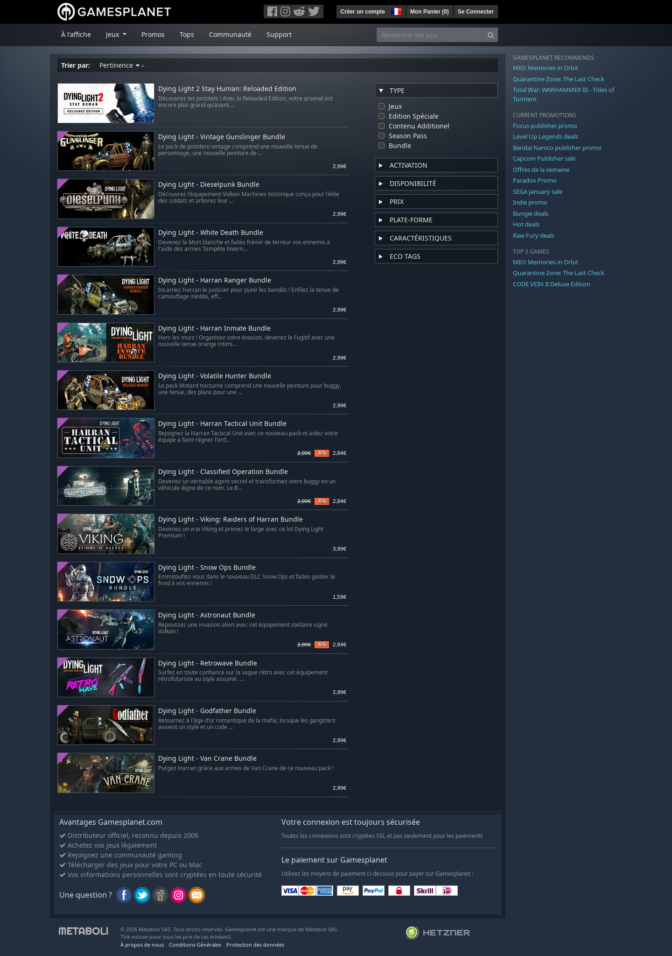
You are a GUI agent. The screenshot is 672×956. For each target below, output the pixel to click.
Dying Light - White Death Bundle (210, 233)
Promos (153, 34)
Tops (187, 34)
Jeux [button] (113, 34)
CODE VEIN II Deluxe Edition (551, 284)
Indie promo (530, 202)
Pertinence (122, 65)
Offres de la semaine (541, 169)
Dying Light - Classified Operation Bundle (223, 472)
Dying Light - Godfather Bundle (207, 711)
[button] (395, 10)
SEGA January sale (537, 191)
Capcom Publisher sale (544, 158)
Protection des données (255, 944)
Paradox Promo (535, 180)
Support (279, 34)
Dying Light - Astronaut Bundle (206, 615)
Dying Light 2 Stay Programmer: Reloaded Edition (227, 89)
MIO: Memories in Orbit (545, 68)
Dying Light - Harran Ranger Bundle (214, 280)
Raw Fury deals (533, 235)
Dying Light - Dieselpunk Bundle (208, 185)
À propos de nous (142, 944)
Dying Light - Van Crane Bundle (207, 759)
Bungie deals (530, 213)
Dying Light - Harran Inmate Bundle (214, 329)
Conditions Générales (195, 944)
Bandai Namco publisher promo (557, 147)
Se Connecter (476, 11)
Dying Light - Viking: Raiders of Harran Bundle (230, 520)
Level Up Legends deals (545, 136)
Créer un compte (363, 11)
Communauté (230, 34)
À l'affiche (76, 34)
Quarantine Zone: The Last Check (558, 79)
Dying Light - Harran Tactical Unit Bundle (222, 424)
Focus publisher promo (545, 125)
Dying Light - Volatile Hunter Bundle (214, 376)
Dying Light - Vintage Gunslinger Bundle (221, 137)
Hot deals (526, 224)
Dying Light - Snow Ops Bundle (207, 568)
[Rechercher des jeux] (430, 35)
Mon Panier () (429, 11)
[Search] (490, 35)
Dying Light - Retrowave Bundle (207, 663)
